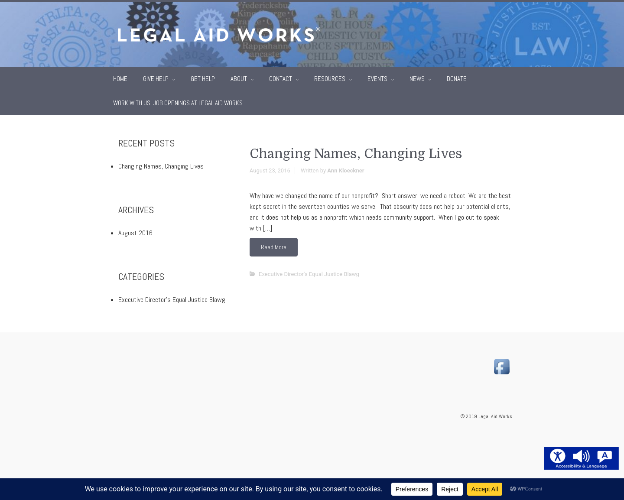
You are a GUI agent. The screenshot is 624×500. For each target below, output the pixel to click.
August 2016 (135, 230)
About (239, 76)
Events (378, 76)
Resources (330, 76)
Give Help (156, 76)
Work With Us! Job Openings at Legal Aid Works (178, 101)
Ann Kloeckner (345, 168)
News (418, 76)
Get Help (203, 76)
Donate (457, 76)
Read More (273, 245)
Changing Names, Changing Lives (356, 151)
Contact (281, 76)
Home (120, 76)
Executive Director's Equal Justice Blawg (309, 272)
